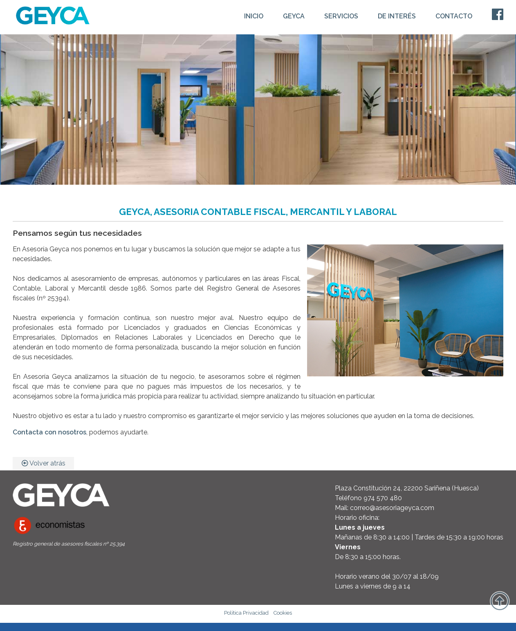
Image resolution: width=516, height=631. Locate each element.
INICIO (253, 16)
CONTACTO (453, 16)
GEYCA (294, 16)
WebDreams (485, 626)
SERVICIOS (341, 16)
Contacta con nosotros (49, 432)
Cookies (283, 613)
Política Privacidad (246, 613)
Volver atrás (43, 463)
